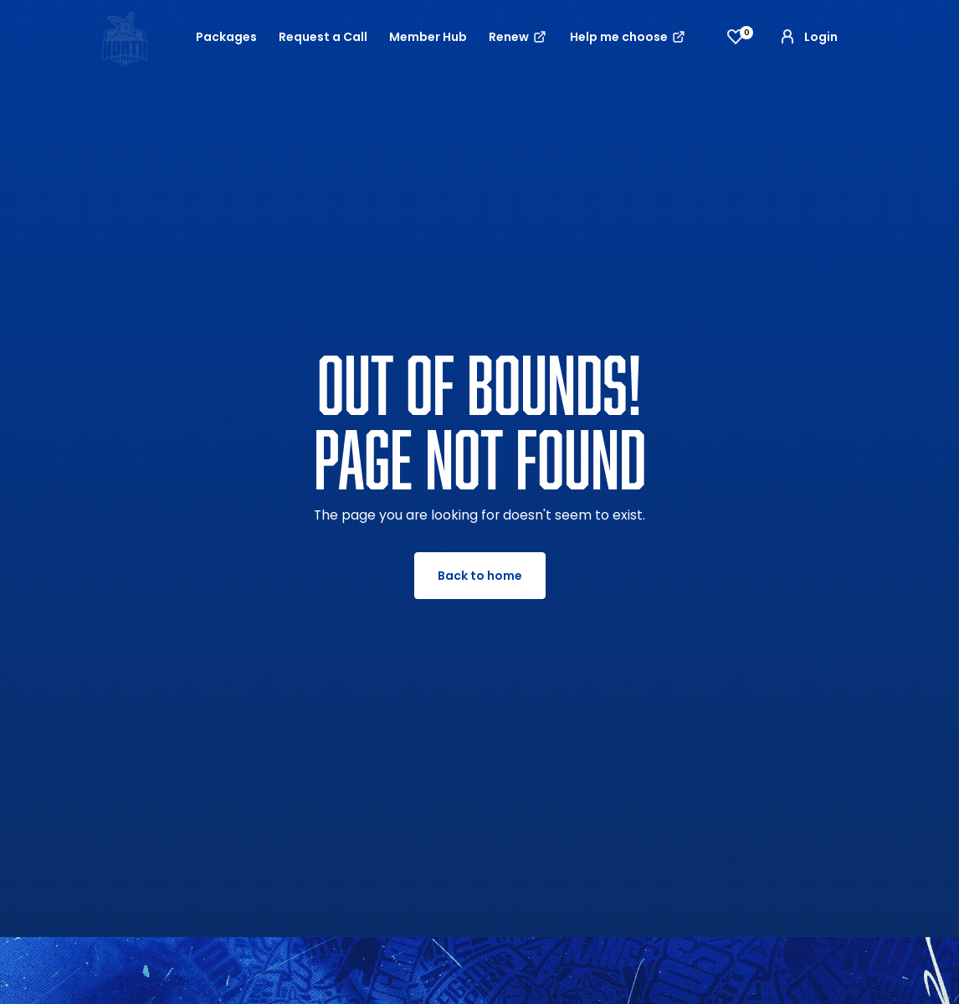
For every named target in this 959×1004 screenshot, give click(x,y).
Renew (518, 36)
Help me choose (628, 36)
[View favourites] (736, 37)
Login (807, 37)
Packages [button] (226, 36)
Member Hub (428, 36)
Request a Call (323, 36)
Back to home (480, 575)
